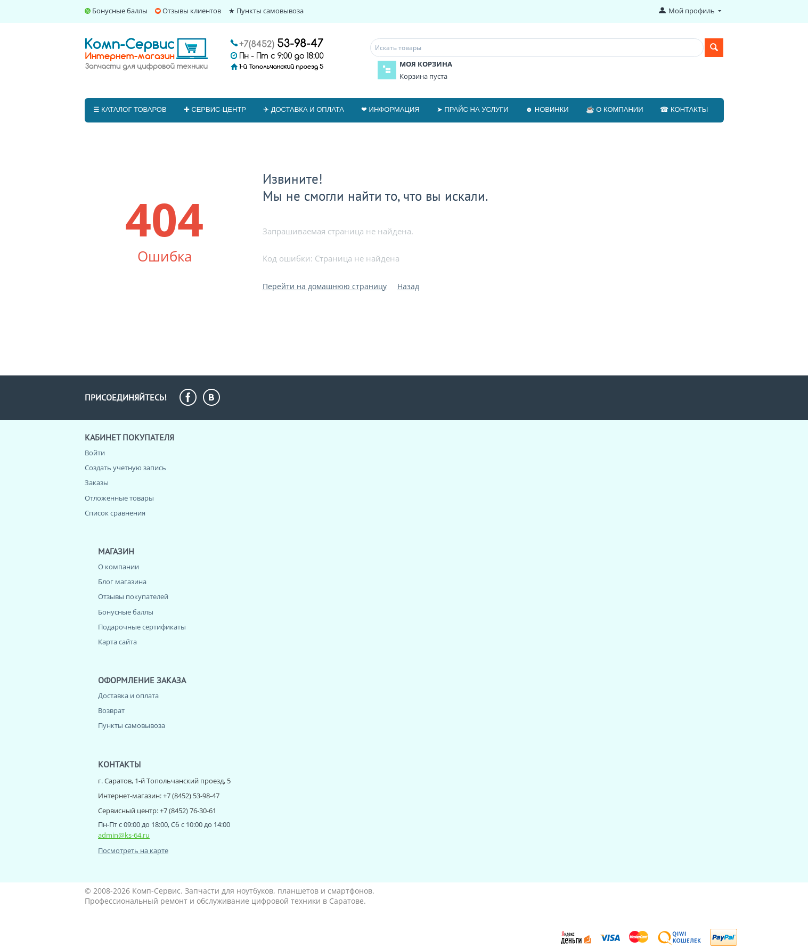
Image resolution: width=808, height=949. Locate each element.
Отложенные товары (119, 498)
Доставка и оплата (128, 695)
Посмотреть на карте (133, 850)
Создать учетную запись (125, 467)
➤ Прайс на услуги (473, 109)
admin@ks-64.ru (124, 835)
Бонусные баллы (120, 10)
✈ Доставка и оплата (303, 109)
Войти (95, 452)
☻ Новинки (547, 109)
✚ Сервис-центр (215, 109)
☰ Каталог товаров (130, 109)
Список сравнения (115, 513)
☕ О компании (614, 109)
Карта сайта (117, 642)
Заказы (97, 482)
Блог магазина (122, 581)
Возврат (111, 710)
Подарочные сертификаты (142, 627)
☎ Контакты (684, 109)
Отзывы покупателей (133, 596)
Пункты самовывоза (131, 725)
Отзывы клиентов (191, 10)
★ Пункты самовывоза (266, 10)
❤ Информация (390, 109)
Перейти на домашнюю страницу (325, 286)
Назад (408, 286)
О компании (118, 566)
